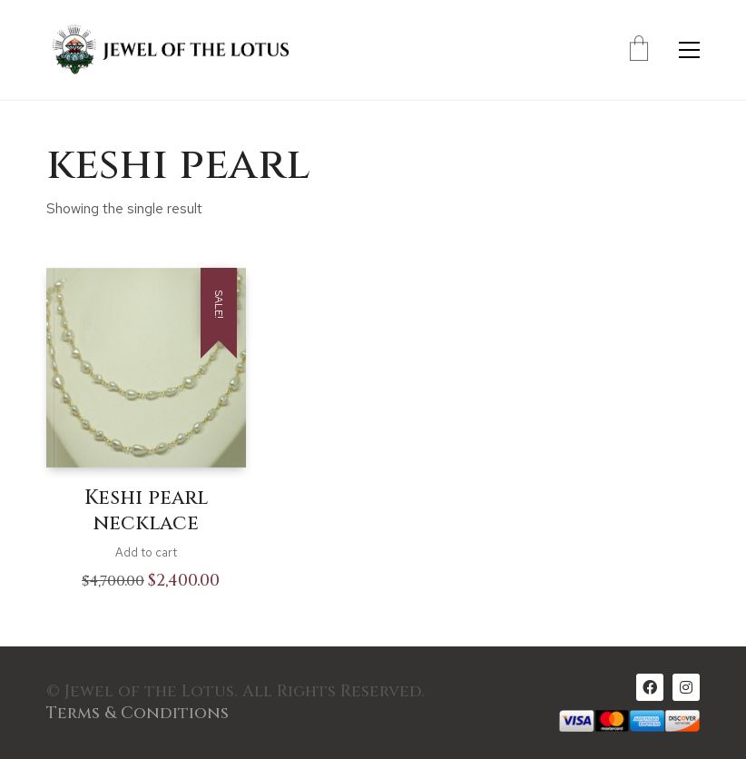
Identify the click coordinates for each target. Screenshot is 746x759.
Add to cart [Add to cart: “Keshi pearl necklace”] (146, 552)
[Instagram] (686, 687)
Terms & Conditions (137, 713)
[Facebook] (649, 687)
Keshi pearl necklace (146, 511)
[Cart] (639, 50)
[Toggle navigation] (689, 50)
